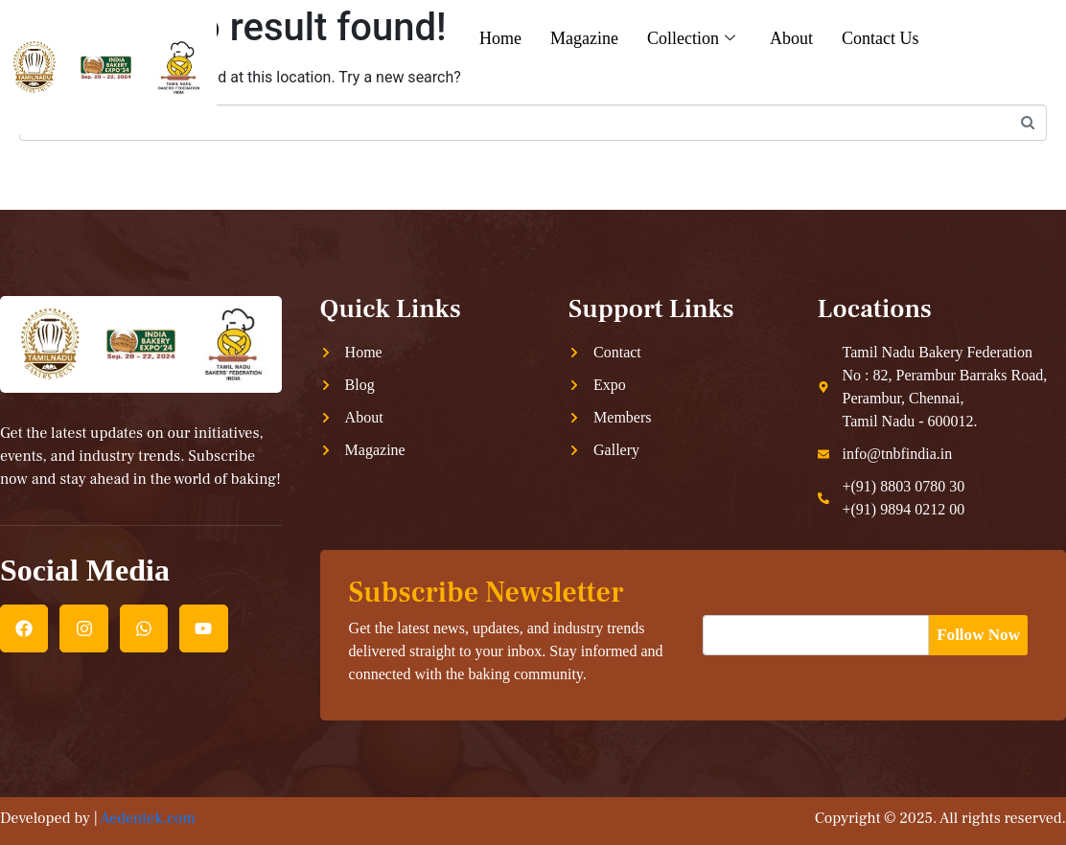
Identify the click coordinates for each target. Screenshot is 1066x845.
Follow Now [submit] (981, 635)
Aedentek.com (148, 818)
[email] (819, 635)
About (791, 38)
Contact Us (880, 38)
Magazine (584, 38)
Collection (691, 38)
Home (500, 38)
